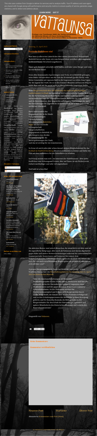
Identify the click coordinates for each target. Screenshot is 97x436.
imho (11, 130)
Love (13, 138)
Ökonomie (6, 147)
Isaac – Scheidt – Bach (12, 200)
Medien (20, 140)
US (10, 156)
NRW (17, 145)
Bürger (14, 110)
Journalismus (19, 130)
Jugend (6, 132)
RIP (22, 149)
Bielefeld (8, 108)
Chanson (20, 110)
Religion (13, 149)
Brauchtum (7, 110)
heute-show (20, 127)
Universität (6, 156)
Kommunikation (10, 134)
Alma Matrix (13, 106)
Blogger (61, 429)
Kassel (12, 132)
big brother (18, 108)
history (6, 130)
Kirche (20, 132)
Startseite (61, 410)
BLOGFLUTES (10, 198)
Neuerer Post (36, 410)
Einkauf (12, 118)
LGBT (21, 136)
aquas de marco (11, 205)
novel (13, 145)
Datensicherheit (8, 114)
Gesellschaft (10, 125)
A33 (5, 106)
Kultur (9, 136)
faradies (21, 119)
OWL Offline (7, 254)
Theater (13, 154)
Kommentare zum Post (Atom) (51, 417)
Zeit (7, 206)
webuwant (10, 158)
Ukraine (21, 154)
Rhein (18, 149)
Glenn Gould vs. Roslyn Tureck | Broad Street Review (12, 81)
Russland (6, 151)
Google (20, 125)
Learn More (45, 12)
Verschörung (15, 156)
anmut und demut (12, 179)
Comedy (10, 112)
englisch (16, 118)
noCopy (21, 144)
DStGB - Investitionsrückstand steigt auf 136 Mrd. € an (14, 65)
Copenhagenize (11, 211)
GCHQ (5, 123)
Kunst (14, 136)
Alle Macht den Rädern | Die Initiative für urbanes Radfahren (13, 187)
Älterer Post (86, 410)
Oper (11, 147)
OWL (14, 147)
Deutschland (14, 116)
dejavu (20, 114)
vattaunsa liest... (10, 97)
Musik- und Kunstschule (11, 144)
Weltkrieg (17, 158)
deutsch (6, 116)
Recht (8, 149)
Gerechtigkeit (19, 123)
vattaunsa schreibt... (12, 95)
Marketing (6, 140)
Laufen (18, 136)
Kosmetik (20, 134)
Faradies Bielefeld (12, 220)
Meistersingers (8, 142)
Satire (11, 151)
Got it (56, 12)
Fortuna (15, 121)
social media (10, 153)
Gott (5, 127)
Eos (7, 181)
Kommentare (10, 171)
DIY (22, 116)
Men (15, 142)
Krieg (5, 136)
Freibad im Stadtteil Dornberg (41, 151)
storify (21, 153)
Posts (7, 167)
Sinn (15, 151)
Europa (21, 118)
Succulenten (7, 154)
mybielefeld (10, 242)
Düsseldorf (6, 118)
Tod (17, 154)
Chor (5, 112)
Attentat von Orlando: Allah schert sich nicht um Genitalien (14, 71)
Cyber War (19, 112)
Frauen (21, 121)
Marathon (20, 138)
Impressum (47, 429)
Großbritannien (11, 127)
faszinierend (7, 121)
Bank (21, 106)
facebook (13, 119)
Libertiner (6, 138)
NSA (21, 145)
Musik (20, 142)
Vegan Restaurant (11, 244)
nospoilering (7, 145)
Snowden (20, 151)
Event (5, 119)
